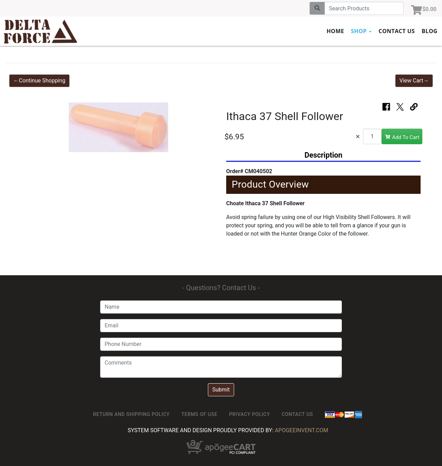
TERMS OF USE (199, 414)
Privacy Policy (249, 414)
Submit (221, 389)
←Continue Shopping (39, 80)
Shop (361, 31)
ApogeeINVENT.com (301, 430)
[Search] (364, 8)
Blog (430, 31)
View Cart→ (414, 80)
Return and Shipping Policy (131, 414)
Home (335, 31)
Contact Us (396, 31)
